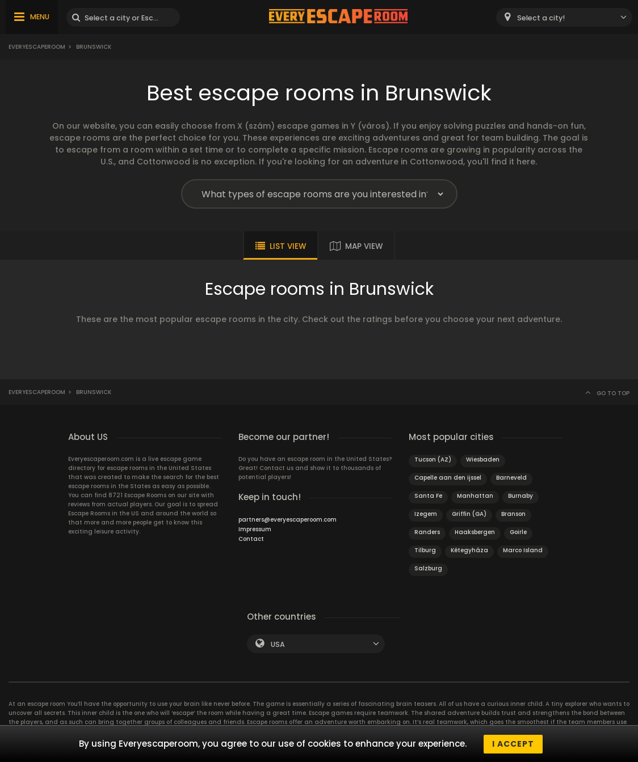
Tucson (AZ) (432, 459)
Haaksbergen (475, 532)
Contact (251, 539)
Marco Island (523, 550)
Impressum (254, 529)
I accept (513, 744)
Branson (513, 514)
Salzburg (428, 568)
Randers (427, 532)
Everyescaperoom (37, 47)
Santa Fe (428, 496)
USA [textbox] (278, 644)
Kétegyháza (469, 550)
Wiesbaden (483, 459)
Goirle (518, 532)
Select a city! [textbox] (541, 18)
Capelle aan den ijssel (447, 477)
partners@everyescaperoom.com (287, 519)
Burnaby (520, 496)
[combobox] (564, 17)
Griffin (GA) (469, 514)
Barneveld (511, 477)
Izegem (425, 514)
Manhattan (475, 496)
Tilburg (425, 550)
